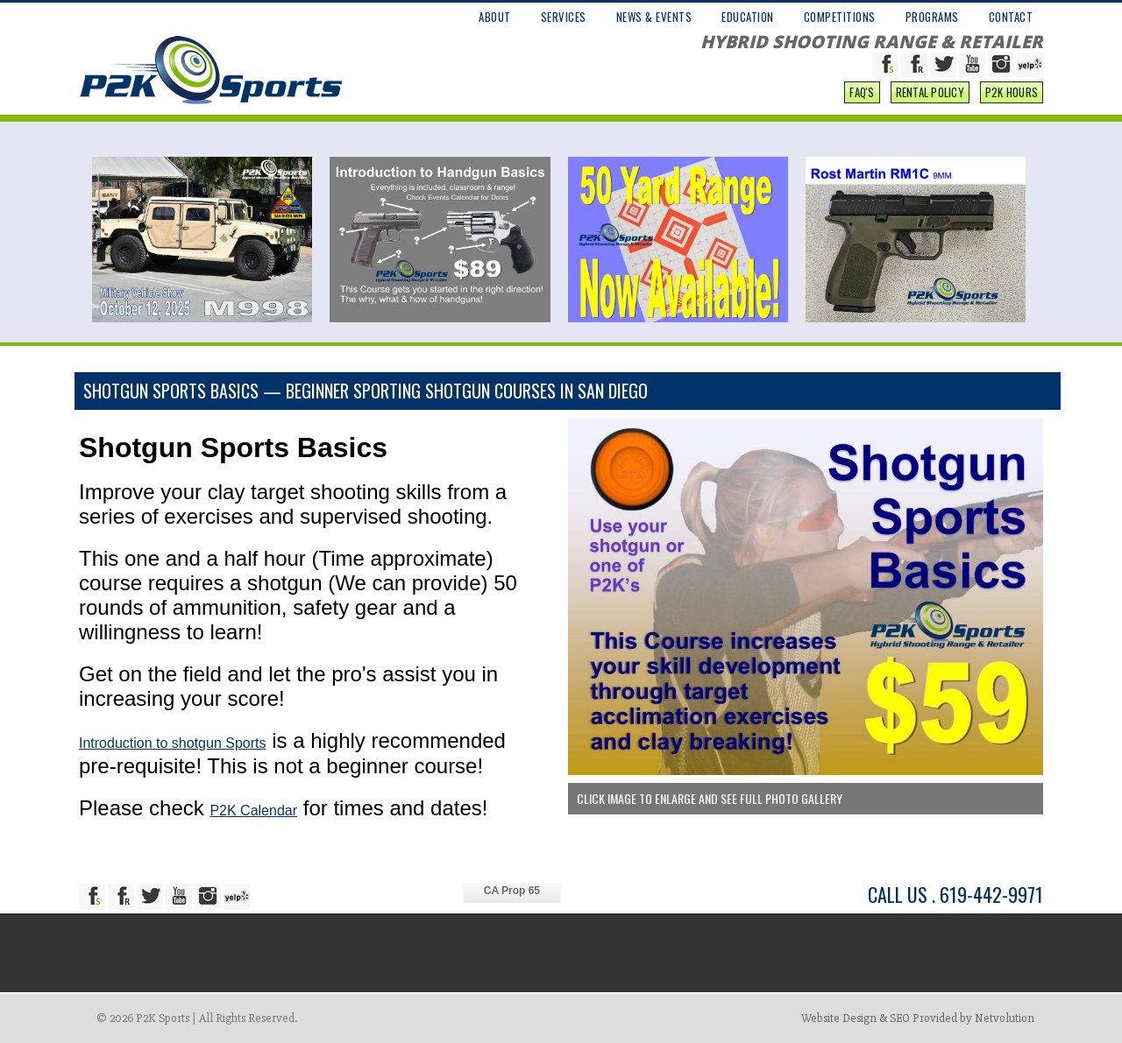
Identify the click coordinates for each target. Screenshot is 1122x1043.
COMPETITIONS (840, 16)
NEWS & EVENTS (654, 16)
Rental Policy (930, 92)
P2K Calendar (253, 810)
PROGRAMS (932, 16)
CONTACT (1011, 16)
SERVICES (563, 16)
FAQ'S (861, 92)
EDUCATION (747, 16)
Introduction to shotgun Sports (172, 743)
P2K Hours (1011, 92)
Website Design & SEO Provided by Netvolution (917, 1018)
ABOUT (495, 16)
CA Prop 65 (512, 890)
